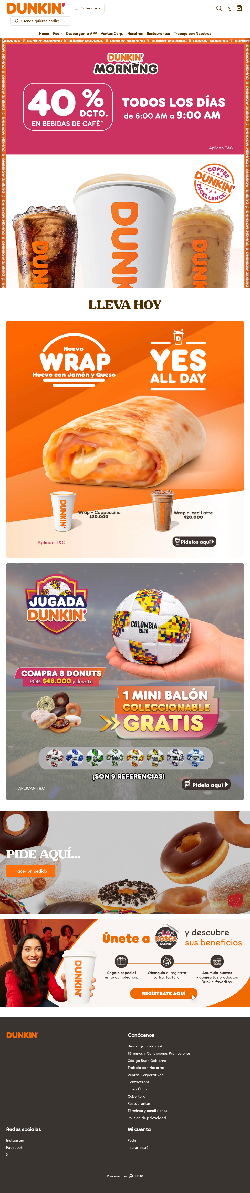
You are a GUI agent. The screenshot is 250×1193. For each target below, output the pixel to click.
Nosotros (135, 33)
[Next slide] (247, 163)
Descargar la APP (81, 33)
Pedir (57, 33)
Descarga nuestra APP (147, 1046)
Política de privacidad (147, 1118)
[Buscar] (219, 8)
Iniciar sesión (139, 1147)
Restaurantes (158, 33)
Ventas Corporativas (145, 1075)
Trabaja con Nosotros (192, 33)
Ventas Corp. (112, 33)
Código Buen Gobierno (147, 1060)
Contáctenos (139, 1082)
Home (44, 33)
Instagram (15, 1140)
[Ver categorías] (87, 8)
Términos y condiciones (147, 1110)
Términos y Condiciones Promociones (159, 1053)
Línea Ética (137, 1089)
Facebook (14, 1147)
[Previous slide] (3, 163)
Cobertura (136, 1096)
